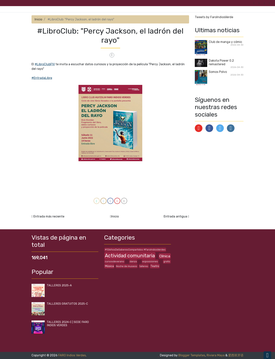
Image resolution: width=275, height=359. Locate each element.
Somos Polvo (218, 72)
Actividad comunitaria (130, 255)
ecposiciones (150, 261)
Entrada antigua (175, 216)
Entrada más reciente (48, 216)
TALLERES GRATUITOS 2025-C (67, 303)
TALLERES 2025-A (59, 285)
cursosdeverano (114, 261)
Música (109, 266)
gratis (166, 261)
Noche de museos (126, 266)
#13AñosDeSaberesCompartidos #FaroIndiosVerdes (135, 249)
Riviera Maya (216, 355)
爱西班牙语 (235, 355)
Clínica (164, 256)
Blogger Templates (191, 355)
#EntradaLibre (42, 78)
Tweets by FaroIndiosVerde (214, 17)
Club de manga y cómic (225, 42)
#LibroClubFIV (45, 64)
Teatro (154, 266)
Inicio (38, 19)
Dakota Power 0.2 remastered (221, 62)
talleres (143, 266)
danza (133, 261)
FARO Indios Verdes (72, 355)
